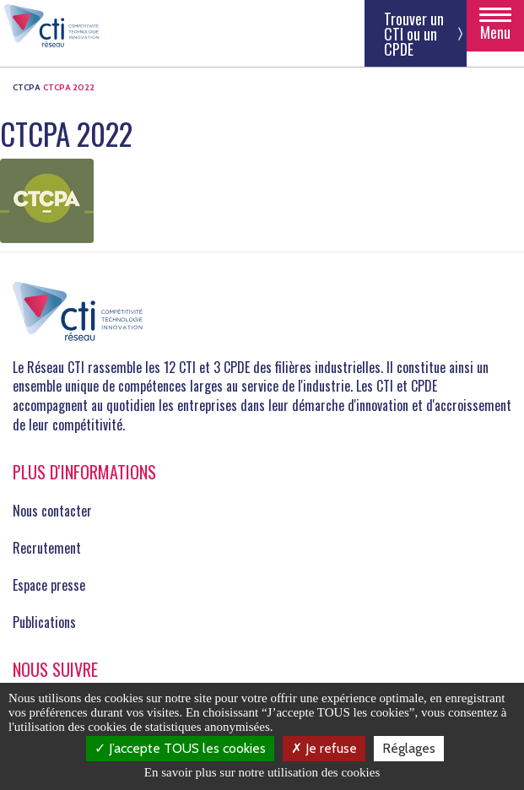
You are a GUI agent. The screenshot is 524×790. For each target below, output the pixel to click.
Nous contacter (52, 511)
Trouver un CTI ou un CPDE (414, 34)
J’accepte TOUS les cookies (180, 748)
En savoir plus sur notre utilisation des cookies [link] (262, 772)
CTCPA (27, 87)
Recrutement (47, 548)
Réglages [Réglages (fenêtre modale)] (408, 748)
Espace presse (49, 585)
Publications (44, 622)
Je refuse (324, 748)
